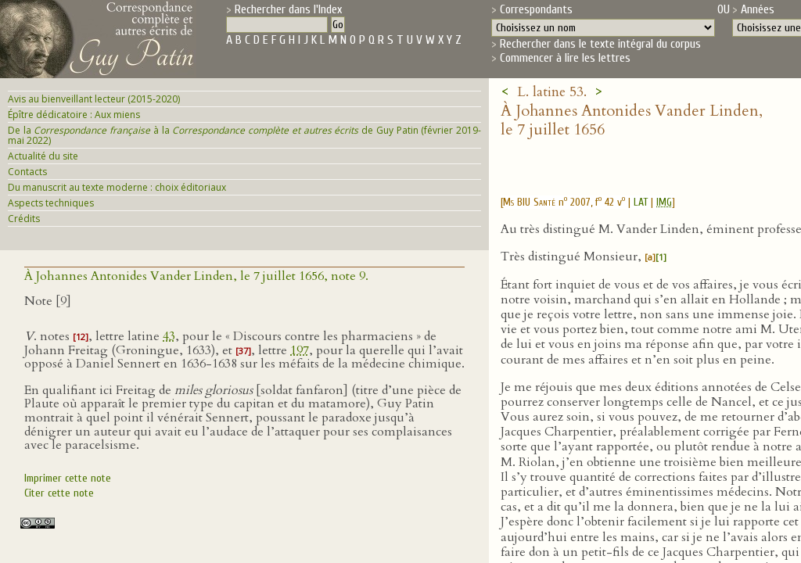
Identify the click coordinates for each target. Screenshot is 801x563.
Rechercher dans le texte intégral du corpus (600, 44)
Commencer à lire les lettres (565, 58)
